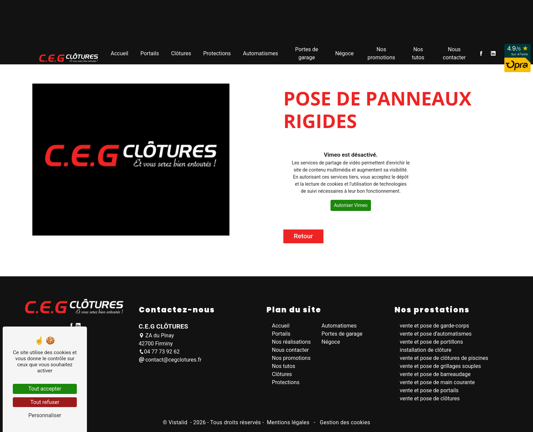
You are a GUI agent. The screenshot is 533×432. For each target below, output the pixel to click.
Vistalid (178, 422)
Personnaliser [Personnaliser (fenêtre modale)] (44, 415)
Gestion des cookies (344, 422)
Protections (217, 52)
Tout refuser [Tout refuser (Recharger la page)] (44, 402)
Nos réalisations (291, 342)
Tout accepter (44, 388)
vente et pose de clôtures (430, 398)
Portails (149, 52)
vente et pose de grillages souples (440, 366)
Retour (303, 236)
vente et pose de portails (429, 390)
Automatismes (260, 52)
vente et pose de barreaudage (435, 374)
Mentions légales (288, 422)
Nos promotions (381, 51)
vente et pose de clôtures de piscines (444, 358)
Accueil (119, 52)
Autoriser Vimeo (351, 205)
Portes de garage (306, 51)
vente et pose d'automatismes (436, 334)
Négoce (344, 52)
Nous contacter (454, 51)
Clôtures (181, 52)
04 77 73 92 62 (159, 351)
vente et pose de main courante (437, 382)
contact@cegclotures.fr (170, 360)
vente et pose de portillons (431, 342)
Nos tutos (418, 51)
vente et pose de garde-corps (434, 325)
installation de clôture (425, 350)
